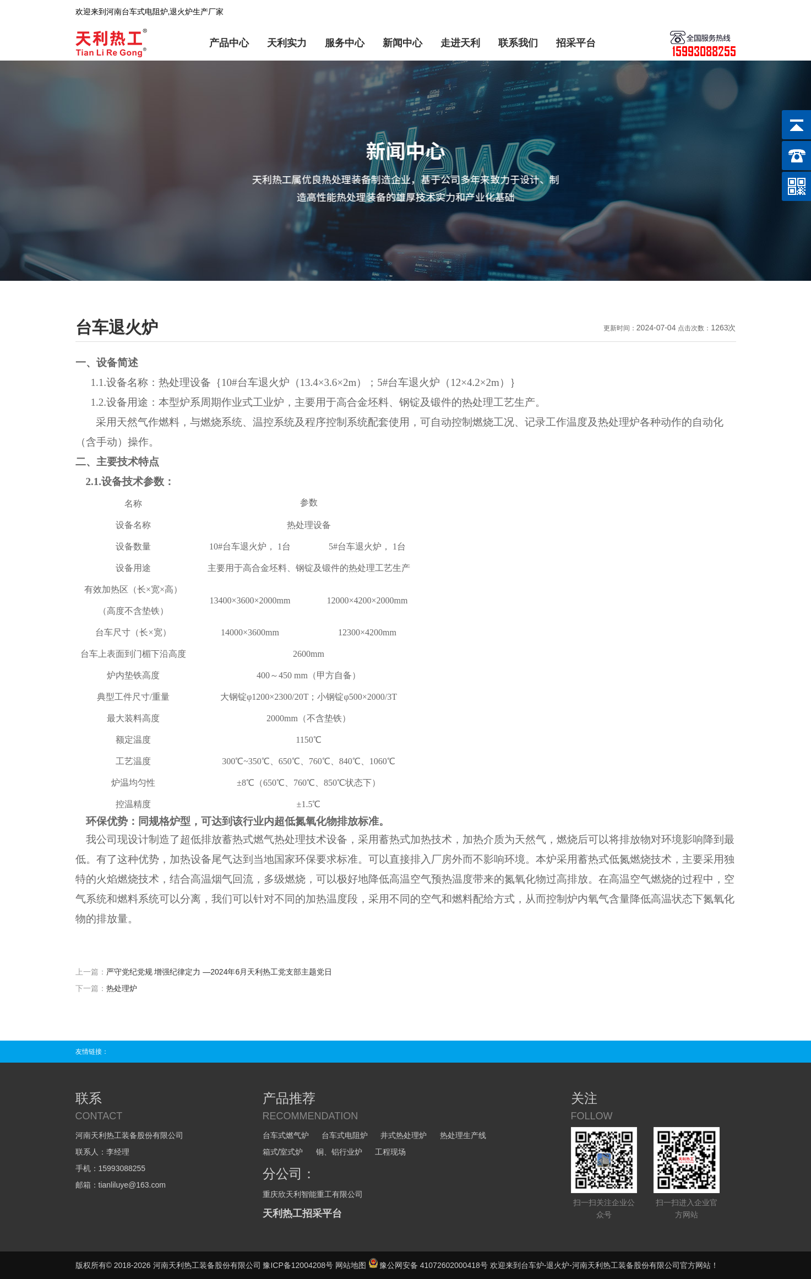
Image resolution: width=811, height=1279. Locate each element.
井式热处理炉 (403, 1135)
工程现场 (390, 1151)
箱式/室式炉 (283, 1151)
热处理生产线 (463, 1135)
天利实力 (287, 42)
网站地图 (350, 1265)
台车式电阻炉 (345, 1135)
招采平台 (576, 42)
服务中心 (344, 42)
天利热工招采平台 (302, 1213)
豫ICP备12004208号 (298, 1265)
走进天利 (460, 42)
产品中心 (229, 42)
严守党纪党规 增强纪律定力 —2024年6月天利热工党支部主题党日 (219, 971)
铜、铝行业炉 (339, 1151)
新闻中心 (402, 42)
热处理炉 (121, 988)
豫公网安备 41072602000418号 (428, 1265)
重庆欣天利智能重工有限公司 (313, 1194)
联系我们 (518, 42)
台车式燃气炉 (286, 1135)
